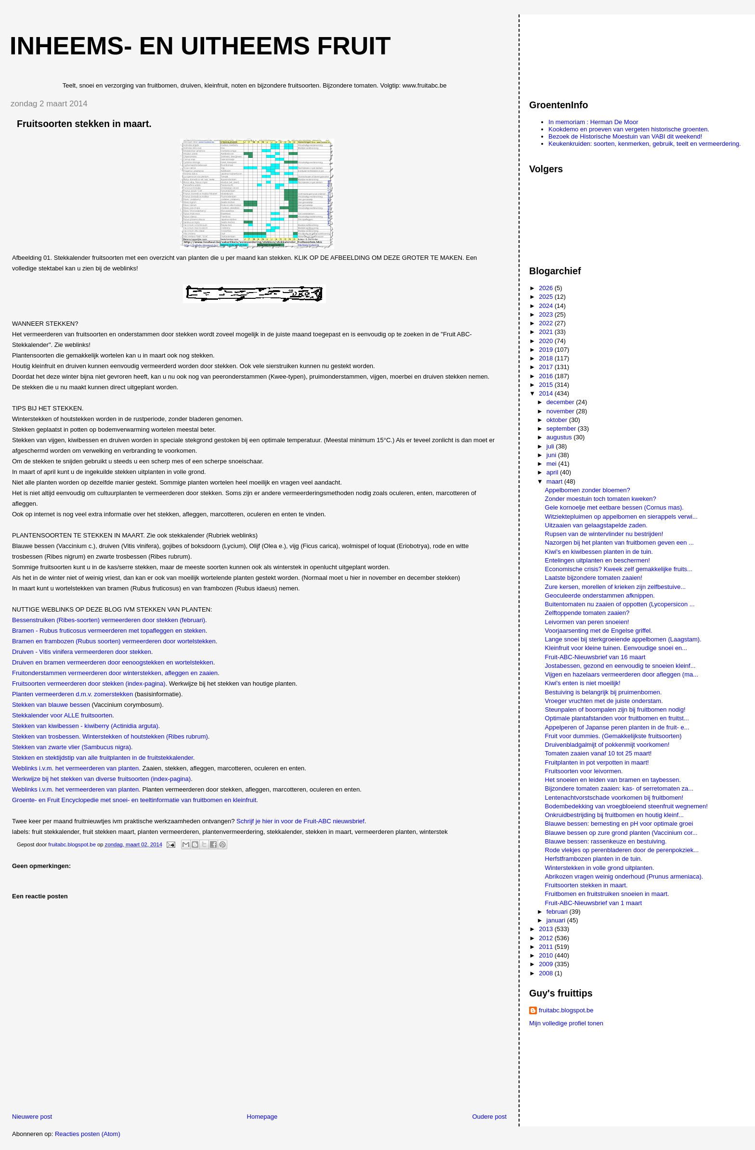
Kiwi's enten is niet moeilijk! (583, 683)
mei (553, 463)
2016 (547, 376)
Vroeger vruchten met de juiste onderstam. (604, 700)
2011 (547, 946)
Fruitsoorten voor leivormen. (584, 771)
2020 (547, 341)
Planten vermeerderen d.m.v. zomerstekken (72, 694)
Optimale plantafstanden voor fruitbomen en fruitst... (617, 718)
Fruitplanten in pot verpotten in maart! (597, 762)
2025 (547, 296)
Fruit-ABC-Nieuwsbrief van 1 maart (593, 903)
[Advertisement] (572, 52)
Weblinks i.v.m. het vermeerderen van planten (75, 768)
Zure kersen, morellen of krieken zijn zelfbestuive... (615, 586)
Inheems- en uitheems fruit (200, 46)
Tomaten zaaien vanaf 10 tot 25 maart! (598, 753)
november (561, 411)
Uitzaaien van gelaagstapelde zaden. (596, 525)
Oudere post (489, 1116)
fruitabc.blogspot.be (566, 1010)
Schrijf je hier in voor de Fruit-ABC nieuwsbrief (300, 821)
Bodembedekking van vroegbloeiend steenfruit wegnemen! (626, 806)
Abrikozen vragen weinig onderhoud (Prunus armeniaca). (624, 876)
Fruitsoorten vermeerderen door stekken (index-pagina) (89, 683)
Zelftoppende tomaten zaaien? (587, 612)
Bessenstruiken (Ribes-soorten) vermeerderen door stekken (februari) (108, 620)
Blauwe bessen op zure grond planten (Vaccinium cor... (621, 832)
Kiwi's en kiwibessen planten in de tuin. (599, 551)
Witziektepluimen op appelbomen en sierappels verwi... (621, 516)
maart (555, 481)
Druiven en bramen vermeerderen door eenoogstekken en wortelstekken (112, 662)
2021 (547, 331)
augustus (560, 437)
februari (558, 911)
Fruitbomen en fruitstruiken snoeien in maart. (607, 893)
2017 (547, 367)
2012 (547, 938)
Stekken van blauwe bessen (51, 704)
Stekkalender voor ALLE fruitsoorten (62, 715)
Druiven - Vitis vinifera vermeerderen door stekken (81, 651)
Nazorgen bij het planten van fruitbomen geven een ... (619, 542)
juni (552, 455)
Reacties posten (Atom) (87, 1133)
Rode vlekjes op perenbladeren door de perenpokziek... (622, 850)
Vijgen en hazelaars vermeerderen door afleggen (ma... (621, 674)
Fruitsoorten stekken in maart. (586, 885)
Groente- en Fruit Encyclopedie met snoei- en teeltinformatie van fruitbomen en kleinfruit (134, 800)
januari (557, 920)
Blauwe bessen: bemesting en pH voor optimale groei (619, 823)
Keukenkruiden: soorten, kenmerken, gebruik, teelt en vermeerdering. (644, 143)
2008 (547, 973)
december (561, 402)
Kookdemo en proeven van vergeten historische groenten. (628, 129)
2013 (547, 929)
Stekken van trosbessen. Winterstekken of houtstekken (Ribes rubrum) (110, 736)
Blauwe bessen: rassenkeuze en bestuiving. (606, 841)
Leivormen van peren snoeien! (587, 622)
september (562, 428)
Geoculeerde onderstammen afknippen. (600, 595)
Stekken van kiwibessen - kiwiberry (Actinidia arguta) (85, 725)
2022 (547, 323)
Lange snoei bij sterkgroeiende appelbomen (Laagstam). (623, 639)
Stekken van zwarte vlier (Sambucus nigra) (71, 747)
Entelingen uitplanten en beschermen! (597, 560)
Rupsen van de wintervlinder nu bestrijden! (604, 533)
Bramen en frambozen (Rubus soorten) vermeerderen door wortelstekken (114, 641)
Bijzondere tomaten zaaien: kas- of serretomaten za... (619, 788)
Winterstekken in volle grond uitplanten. (599, 867)
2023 (547, 314)
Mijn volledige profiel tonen (566, 1023)
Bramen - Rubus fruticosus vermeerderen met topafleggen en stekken (109, 630)
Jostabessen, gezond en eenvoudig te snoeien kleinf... (620, 665)
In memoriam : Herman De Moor (593, 122)
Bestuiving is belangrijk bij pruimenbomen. (603, 692)
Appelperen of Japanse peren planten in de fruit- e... (617, 727)
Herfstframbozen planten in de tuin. (593, 858)
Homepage (262, 1116)
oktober (558, 419)
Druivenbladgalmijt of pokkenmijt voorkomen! (607, 744)
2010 (547, 955)
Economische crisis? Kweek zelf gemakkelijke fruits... (618, 569)
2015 (547, 384)
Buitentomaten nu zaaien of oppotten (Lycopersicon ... (620, 604)
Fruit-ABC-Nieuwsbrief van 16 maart (595, 657)
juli (551, 446)
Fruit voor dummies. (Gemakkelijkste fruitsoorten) (613, 736)
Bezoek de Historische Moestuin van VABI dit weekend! (625, 136)
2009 (547, 964)
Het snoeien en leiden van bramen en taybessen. (613, 779)
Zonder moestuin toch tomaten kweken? (600, 498)
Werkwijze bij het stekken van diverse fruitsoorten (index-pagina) (101, 778)
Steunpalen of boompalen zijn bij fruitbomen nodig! (615, 709)
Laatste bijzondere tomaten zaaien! (593, 577)
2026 (547, 288)
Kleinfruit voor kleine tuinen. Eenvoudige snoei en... (616, 648)
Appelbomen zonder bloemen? (587, 490)
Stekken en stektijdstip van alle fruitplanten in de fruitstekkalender (102, 757)
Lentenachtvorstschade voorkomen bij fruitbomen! (614, 797)
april (553, 472)
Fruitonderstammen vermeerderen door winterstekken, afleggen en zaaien (115, 673)
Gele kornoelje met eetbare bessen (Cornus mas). (614, 507)
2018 (547, 358)
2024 (547, 305)
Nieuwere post (32, 1116)
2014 (547, 393)
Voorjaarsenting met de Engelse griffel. (598, 630)
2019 (547, 349)
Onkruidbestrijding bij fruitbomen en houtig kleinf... (614, 814)
